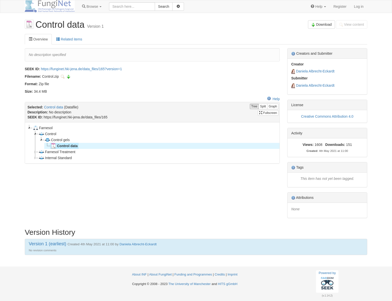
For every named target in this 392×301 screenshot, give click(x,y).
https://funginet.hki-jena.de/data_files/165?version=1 (81, 69)
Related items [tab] (69, 39)
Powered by (327, 281)
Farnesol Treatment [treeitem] (56, 152)
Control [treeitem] (47, 134)
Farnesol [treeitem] (42, 128)
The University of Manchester (189, 284)
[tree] (152, 142)
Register (340, 6)
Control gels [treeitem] (57, 140)
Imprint (233, 274)
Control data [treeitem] (64, 146)
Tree (254, 106)
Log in (359, 6)
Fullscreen (268, 113)
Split (263, 106)
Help (273, 99)
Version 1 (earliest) (47, 243)
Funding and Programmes (193, 274)
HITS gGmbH (228, 284)
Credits (219, 274)
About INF (139, 274)
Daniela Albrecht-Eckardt (315, 71)
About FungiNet (160, 274)
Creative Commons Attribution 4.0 (327, 116)
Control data (53, 107)
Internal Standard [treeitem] (55, 158)
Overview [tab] (38, 39)
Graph (273, 106)
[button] (91, 6)
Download (321, 24)
